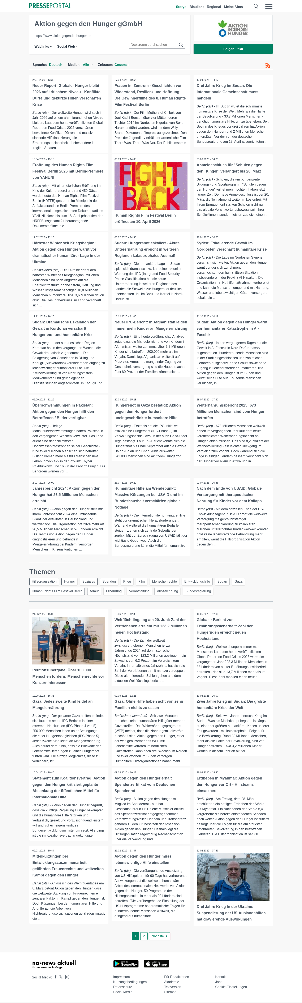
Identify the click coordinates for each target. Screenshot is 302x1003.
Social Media (123, 993)
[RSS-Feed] (268, 65)
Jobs (218, 983)
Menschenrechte (168, 582)
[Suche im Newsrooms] (157, 44)
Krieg (130, 582)
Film (145, 582)
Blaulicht (197, 7)
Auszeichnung (170, 592)
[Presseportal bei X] (60, 978)
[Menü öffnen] (269, 6)
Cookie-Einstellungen (231, 988)
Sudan (227, 582)
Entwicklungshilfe (202, 582)
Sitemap (170, 993)
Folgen (233, 49)
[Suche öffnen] (256, 6)
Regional (214, 7)
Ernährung (115, 592)
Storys (181, 7)
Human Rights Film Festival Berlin (57, 592)
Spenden (111, 582)
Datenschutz (122, 988)
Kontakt (220, 977)
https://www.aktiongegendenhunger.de (62, 36)
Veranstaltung (141, 592)
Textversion (172, 988)
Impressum (121, 977)
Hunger (70, 582)
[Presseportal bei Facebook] (54, 978)
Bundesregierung (201, 592)
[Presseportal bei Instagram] (66, 977)
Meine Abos (233, 7)
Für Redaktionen (176, 977)
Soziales (90, 582)
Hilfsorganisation (44, 582)
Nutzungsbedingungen (130, 983)
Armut (95, 592)
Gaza (244, 582)
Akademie (171, 983)
